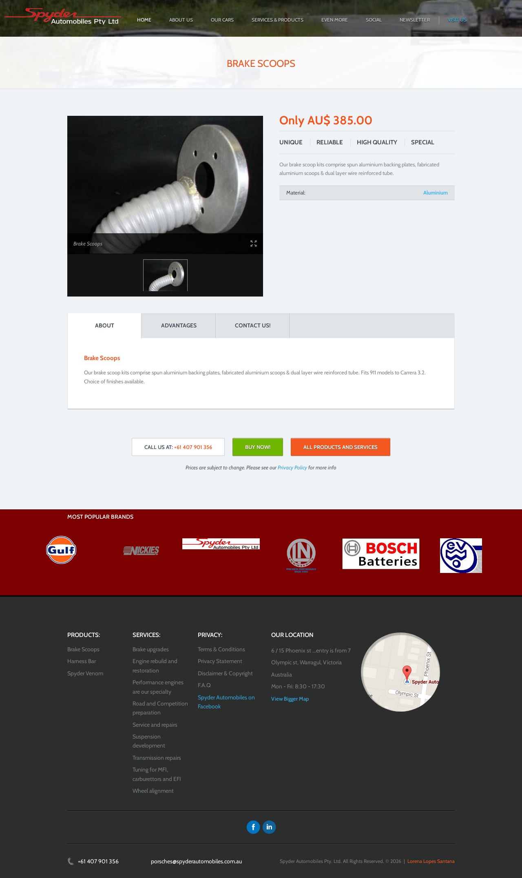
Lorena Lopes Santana (431, 861)
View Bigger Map (290, 698)
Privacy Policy (292, 467)
